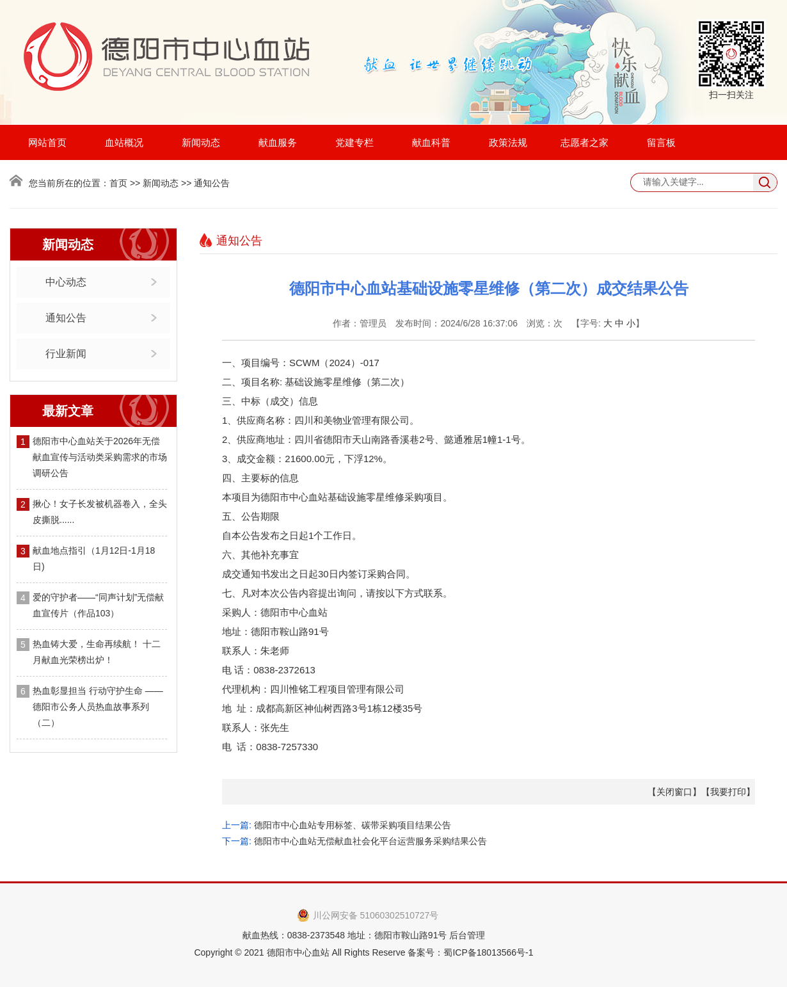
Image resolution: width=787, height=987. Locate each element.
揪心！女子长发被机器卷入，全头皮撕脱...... (100, 512)
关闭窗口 (674, 792)
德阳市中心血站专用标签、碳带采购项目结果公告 (352, 825)
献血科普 (431, 142)
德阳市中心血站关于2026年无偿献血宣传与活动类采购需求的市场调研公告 (100, 457)
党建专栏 (354, 142)
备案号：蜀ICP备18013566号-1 (470, 952)
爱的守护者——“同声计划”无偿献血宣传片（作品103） (98, 605)
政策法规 (508, 142)
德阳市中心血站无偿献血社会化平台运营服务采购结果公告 (370, 841)
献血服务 (277, 142)
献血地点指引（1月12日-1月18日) (94, 558)
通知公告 (65, 317)
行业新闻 (65, 353)
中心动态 (65, 282)
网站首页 (47, 142)
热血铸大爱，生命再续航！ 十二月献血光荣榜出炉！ (97, 652)
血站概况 (124, 142)
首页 (118, 183)
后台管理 (467, 935)
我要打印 (728, 792)
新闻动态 (201, 142)
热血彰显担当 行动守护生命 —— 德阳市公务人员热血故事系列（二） (98, 707)
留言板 (661, 142)
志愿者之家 (584, 142)
